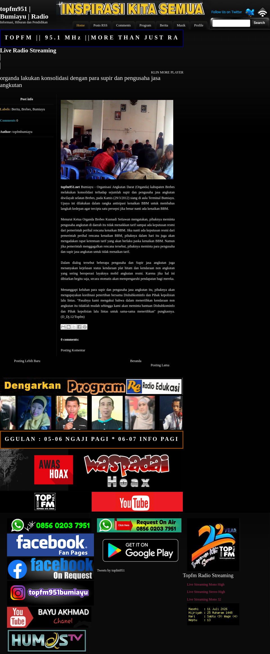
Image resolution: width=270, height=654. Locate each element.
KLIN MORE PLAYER (167, 72)
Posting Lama (160, 365)
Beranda (135, 361)
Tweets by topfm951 (111, 570)
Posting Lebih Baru (27, 361)
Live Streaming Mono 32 (204, 599)
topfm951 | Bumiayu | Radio (24, 12)
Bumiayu (39, 109)
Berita (16, 109)
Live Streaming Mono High (205, 584)
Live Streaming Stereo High (206, 592)
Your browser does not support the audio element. (91, 61)
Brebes (26, 109)
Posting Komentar (73, 350)
